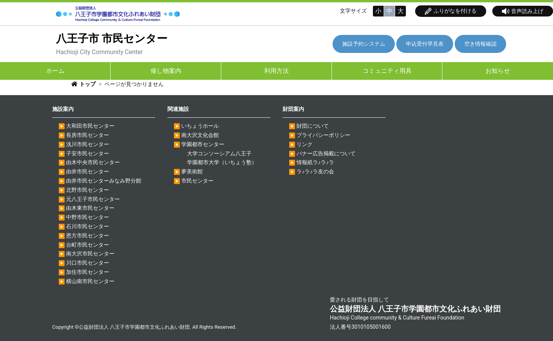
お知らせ (497, 70)
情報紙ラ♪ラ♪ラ (315, 162)
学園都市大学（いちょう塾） (222, 162)
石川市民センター (87, 226)
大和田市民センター (90, 126)
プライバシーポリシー (323, 135)
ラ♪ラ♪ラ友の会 (315, 171)
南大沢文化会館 (200, 135)
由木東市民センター (90, 208)
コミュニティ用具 (387, 70)
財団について (312, 126)
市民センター (197, 181)
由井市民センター (87, 171)
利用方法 (276, 70)
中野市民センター (87, 217)
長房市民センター (87, 135)
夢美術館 (192, 171)
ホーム (55, 70)
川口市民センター (87, 263)
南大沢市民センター (90, 253)
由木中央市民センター (93, 162)
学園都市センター (202, 144)
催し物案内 (166, 70)
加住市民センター (87, 272)
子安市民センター (87, 153)
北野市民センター (87, 190)
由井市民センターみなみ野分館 (103, 181)
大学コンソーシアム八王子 (219, 153)
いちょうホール (200, 126)
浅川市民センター (87, 144)
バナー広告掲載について (326, 153)
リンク (304, 144)
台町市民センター (87, 245)
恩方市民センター (87, 235)
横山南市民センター (90, 281)
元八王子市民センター (93, 199)
